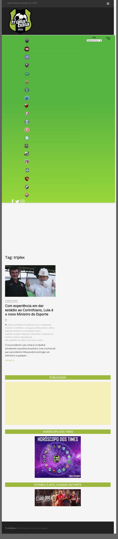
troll (28, 341)
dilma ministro (42, 328)
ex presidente (29, 331)
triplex (23, 341)
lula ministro (36, 335)
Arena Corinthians (16, 325)
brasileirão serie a (32, 325)
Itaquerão (26, 335)
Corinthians (11, 301)
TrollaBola (10, 528)
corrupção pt (30, 328)
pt (19, 341)
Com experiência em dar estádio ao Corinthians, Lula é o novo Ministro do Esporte (31, 310)
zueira (40, 341)
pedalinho (13, 341)
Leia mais (13, 361)
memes (16, 338)
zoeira (34, 341)
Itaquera (17, 335)
